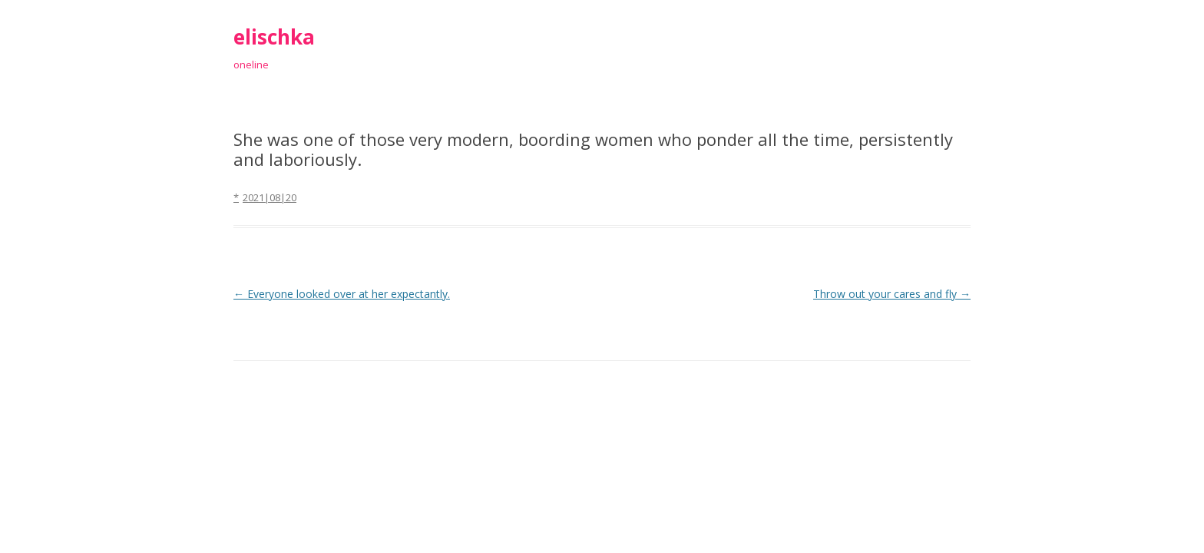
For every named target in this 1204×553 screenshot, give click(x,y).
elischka (274, 37)
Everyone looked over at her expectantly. (341, 293)
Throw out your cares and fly (892, 293)
